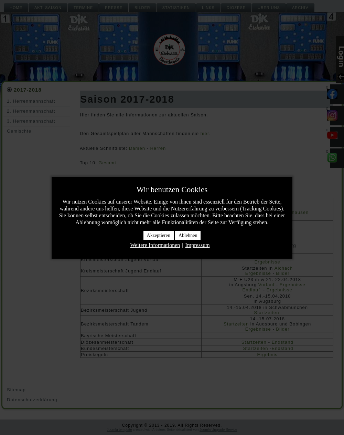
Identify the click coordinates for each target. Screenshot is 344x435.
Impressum (197, 245)
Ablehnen (188, 235)
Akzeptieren (158, 235)
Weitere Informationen (155, 245)
